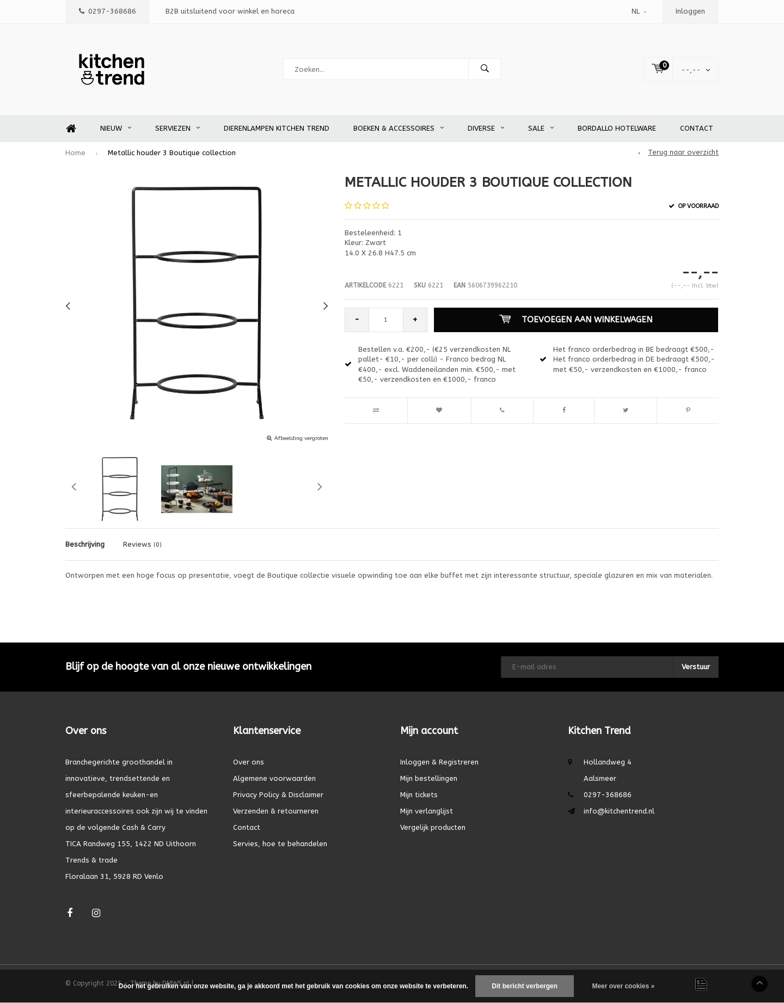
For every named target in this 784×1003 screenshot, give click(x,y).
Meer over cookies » (623, 986)
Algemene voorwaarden (274, 778)
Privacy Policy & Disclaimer (278, 795)
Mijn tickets (419, 795)
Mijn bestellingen (428, 778)
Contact (696, 128)
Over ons (248, 762)
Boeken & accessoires (398, 128)
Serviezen (177, 128)
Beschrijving (85, 544)
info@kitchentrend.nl (619, 811)
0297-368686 (107, 11)
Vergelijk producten (432, 827)
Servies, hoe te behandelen (280, 844)
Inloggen (690, 11)
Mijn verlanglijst (426, 811)
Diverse (486, 128)
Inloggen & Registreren (439, 762)
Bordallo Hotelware (617, 128)
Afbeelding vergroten (301, 438)
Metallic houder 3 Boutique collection (172, 153)
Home (70, 128)
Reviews (142, 544)
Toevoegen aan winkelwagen (575, 320)
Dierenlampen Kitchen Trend (276, 128)
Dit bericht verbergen (525, 986)
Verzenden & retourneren (275, 811)
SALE (541, 128)
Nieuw (115, 128)
